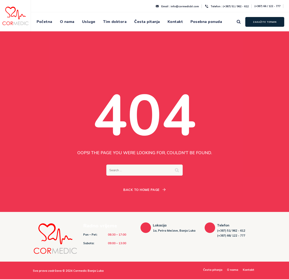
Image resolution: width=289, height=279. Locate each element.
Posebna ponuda (206, 21)
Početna (44, 21)
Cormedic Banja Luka (88, 271)
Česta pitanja (147, 21)
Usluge (88, 21)
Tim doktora (115, 21)
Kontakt (175, 21)
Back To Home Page (141, 190)
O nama (67, 21)
